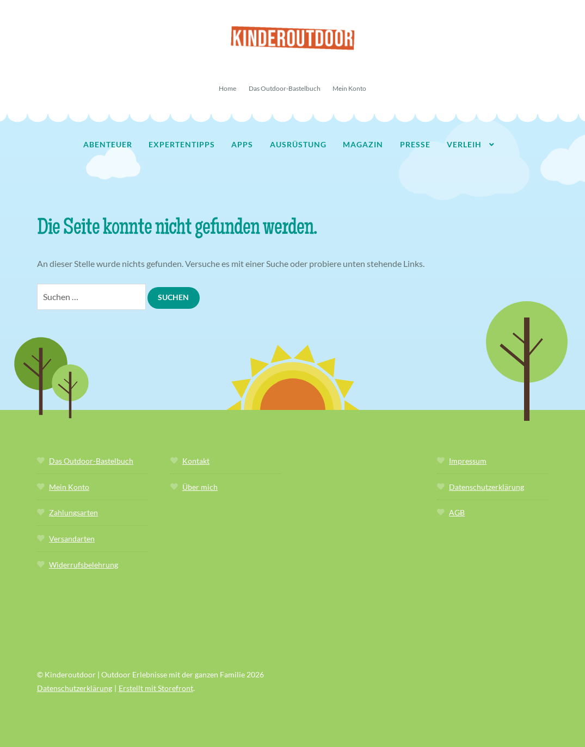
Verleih (464, 144)
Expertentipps (182, 144)
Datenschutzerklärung (486, 486)
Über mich (200, 486)
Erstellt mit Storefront (156, 688)
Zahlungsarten (73, 512)
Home (227, 88)
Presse (415, 144)
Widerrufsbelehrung (83, 564)
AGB (457, 512)
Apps (242, 144)
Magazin (363, 144)
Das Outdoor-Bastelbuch (285, 88)
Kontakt (196, 460)
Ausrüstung (298, 144)
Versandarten (72, 538)
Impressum (468, 460)
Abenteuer (107, 144)
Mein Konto (349, 88)
